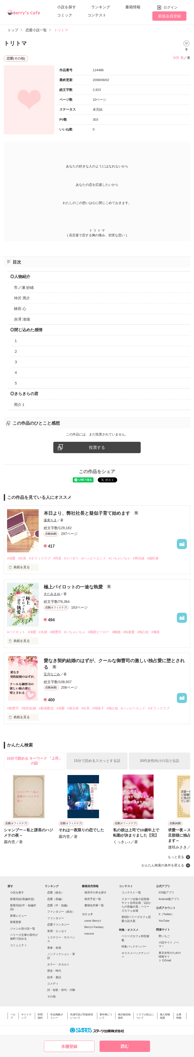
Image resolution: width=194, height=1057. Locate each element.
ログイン (170, 7)
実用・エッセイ (57, 931)
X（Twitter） (166, 914)
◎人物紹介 (20, 276)
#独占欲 (143, 632)
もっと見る (176, 857)
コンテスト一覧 (131, 892)
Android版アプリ (169, 898)
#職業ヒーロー (98, 632)
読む (125, 1046)
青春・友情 (54, 947)
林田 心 (20, 308)
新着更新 (15, 921)
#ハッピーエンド (93, 558)
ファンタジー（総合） (61, 911)
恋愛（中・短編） (58, 905)
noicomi (89, 933)
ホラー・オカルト (58, 964)
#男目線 (138, 558)
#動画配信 (46, 708)
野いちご (164, 936)
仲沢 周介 (22, 298)
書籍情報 (132, 7)
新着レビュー (18, 915)
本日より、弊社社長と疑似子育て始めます (87, 513)
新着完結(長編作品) (22, 898)
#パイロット (16, 632)
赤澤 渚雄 (22, 319)
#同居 (57, 558)
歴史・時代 (54, 970)
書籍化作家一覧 (94, 905)
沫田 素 (178, 58)
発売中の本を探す (95, 892)
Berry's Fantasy (94, 927)
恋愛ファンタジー (58, 924)
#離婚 (116, 632)
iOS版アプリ (166, 892)
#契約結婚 (28, 708)
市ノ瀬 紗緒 (24, 287)
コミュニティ (18, 945)
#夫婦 (43, 632)
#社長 (22, 558)
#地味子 (98, 708)
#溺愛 (11, 558)
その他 (51, 996)
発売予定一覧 (92, 898)
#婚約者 (153, 558)
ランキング (100, 7)
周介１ (19, 404)
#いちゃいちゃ (119, 558)
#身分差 (73, 708)
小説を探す (66, 7)
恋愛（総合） (55, 892)
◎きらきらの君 (24, 394)
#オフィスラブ (39, 558)
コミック (64, 15)
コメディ (52, 983)
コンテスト (96, 15)
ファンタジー (55, 918)
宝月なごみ (52, 674)
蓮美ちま (50, 520)
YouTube (164, 920)
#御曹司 (55, 632)
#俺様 (155, 632)
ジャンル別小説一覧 (22, 928)
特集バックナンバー (134, 946)
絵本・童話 (54, 977)
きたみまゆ (52, 594)
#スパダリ (71, 558)
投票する (97, 447)
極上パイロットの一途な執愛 (74, 586)
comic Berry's (92, 920)
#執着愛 (129, 632)
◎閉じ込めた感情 (26, 330)
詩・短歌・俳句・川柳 (61, 989)
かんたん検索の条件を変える (162, 865)
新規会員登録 (169, 16)
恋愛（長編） (55, 898)
